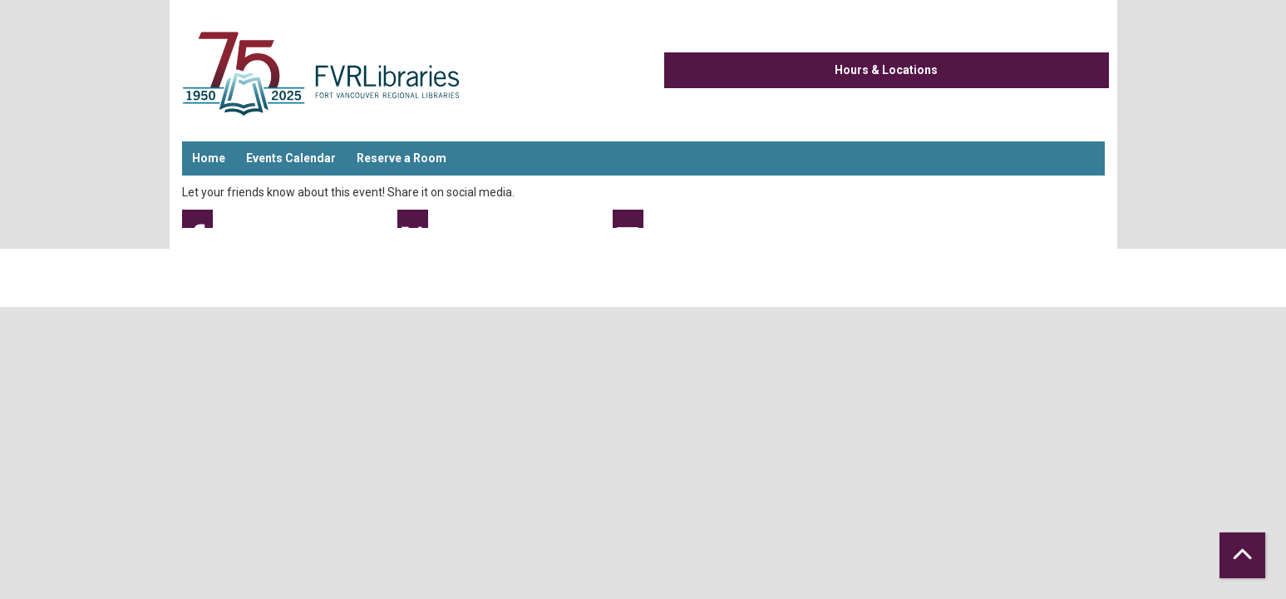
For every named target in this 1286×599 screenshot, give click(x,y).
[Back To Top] (1242, 555)
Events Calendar (291, 158)
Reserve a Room (401, 158)
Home (208, 158)
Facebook (197, 219)
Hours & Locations (886, 70)
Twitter (412, 219)
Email (628, 219)
